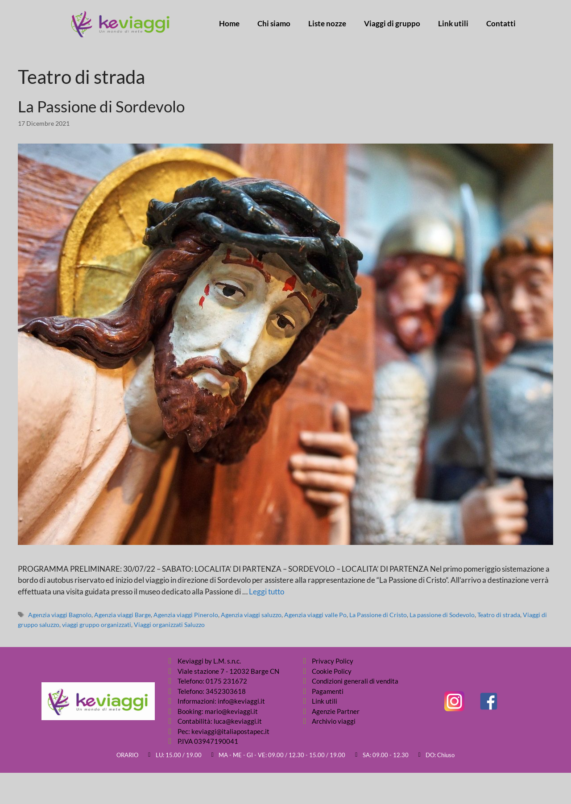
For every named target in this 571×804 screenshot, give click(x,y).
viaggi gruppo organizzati (96, 624)
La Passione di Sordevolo (101, 106)
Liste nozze (327, 23)
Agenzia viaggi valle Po (315, 614)
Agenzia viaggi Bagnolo (59, 614)
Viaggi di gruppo (392, 23)
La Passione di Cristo (378, 614)
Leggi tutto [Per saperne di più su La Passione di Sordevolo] (266, 591)
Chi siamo (273, 23)
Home (229, 23)
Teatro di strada (498, 614)
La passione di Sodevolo (442, 614)
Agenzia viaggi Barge (122, 614)
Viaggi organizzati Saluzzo (169, 624)
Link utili (453, 23)
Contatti (501, 23)
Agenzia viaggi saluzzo (251, 614)
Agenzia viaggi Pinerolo (185, 614)
